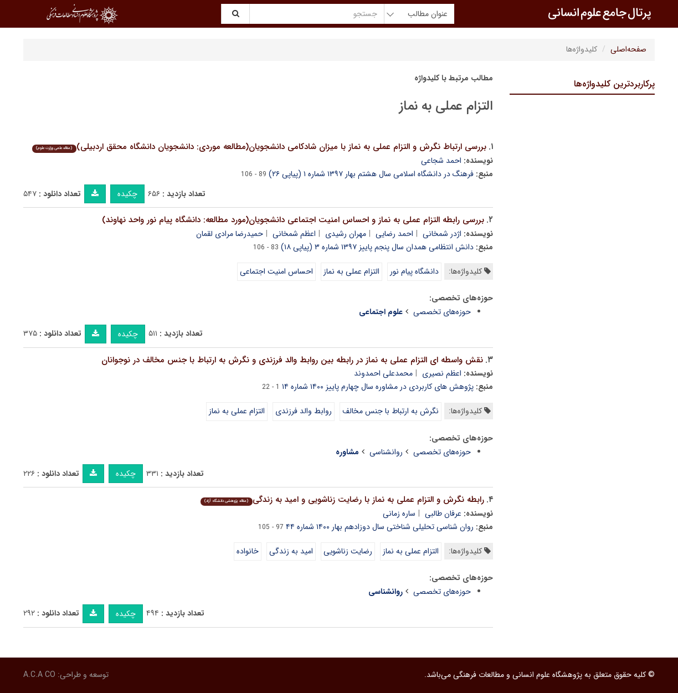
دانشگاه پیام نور (414, 271)
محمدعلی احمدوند (383, 373)
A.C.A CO (39, 675)
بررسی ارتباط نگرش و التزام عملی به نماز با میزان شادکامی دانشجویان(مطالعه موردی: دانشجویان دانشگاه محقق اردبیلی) (259, 146)
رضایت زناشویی (347, 551)
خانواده (248, 551)
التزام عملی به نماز (351, 271)
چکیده (127, 194)
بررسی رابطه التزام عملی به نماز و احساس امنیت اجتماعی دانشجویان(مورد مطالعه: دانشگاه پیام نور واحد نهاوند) (293, 220)
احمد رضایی (394, 234)
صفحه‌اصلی (628, 49)
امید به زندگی (291, 551)
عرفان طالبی (443, 513)
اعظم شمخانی (294, 234)
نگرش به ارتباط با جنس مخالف (390, 411)
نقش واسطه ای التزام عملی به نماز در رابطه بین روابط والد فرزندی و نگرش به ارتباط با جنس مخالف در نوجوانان (292, 360)
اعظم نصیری (441, 373)
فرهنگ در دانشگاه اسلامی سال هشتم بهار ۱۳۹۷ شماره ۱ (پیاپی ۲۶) (371, 174)
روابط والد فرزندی (303, 411)
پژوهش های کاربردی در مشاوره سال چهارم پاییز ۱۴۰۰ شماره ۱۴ (378, 387)
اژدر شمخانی (442, 234)
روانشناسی (386, 452)
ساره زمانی (399, 513)
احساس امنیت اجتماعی (276, 271)
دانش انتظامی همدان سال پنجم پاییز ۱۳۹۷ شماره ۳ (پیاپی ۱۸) (377, 247)
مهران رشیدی (345, 234)
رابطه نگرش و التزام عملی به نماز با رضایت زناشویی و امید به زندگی (342, 499)
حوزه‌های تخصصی (442, 312)
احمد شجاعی (441, 161)
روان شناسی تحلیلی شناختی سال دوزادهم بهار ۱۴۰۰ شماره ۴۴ (380, 527)
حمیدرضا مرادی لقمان (229, 234)
